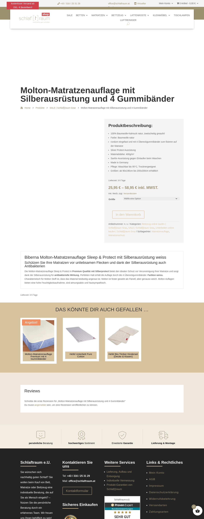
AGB (152, 479)
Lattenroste (138, 15)
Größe (112, 199)
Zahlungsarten (158, 511)
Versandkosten (130, 193)
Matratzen (98, 15)
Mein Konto (164, 3)
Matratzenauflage (160, 231)
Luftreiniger (128, 20)
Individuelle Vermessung (120, 480)
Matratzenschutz (116, 235)
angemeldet (40, 405)
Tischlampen (182, 15)
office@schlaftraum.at (119, 3)
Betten (80, 15)
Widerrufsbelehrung (162, 498)
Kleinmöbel (160, 15)
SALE (70, 15)
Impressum (156, 485)
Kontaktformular (77, 491)
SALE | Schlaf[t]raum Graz (141, 228)
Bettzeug (118, 15)
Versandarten (158, 505)
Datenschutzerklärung (163, 492)
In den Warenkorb (128, 214)
